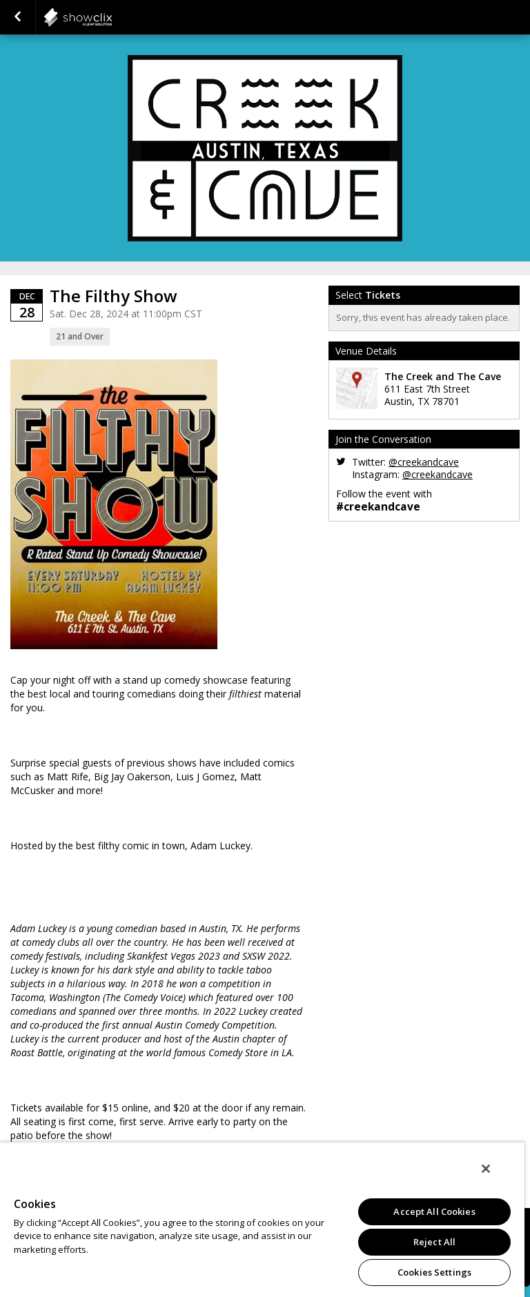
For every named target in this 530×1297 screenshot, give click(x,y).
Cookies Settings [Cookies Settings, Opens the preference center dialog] (434, 1272)
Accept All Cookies (434, 1211)
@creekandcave (424, 461)
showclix (112, 17)
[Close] (486, 1169)
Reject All (434, 1242)
